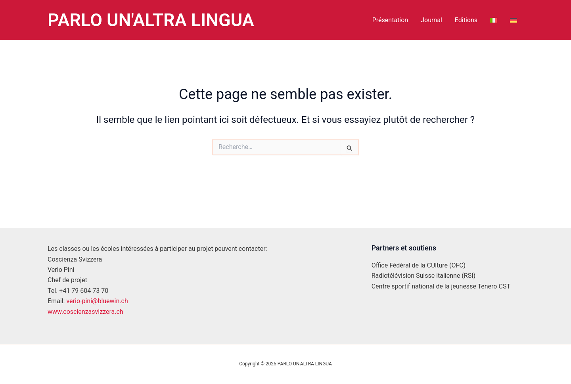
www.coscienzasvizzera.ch (85, 311)
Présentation (390, 20)
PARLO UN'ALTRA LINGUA (151, 20)
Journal (431, 20)
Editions (466, 20)
